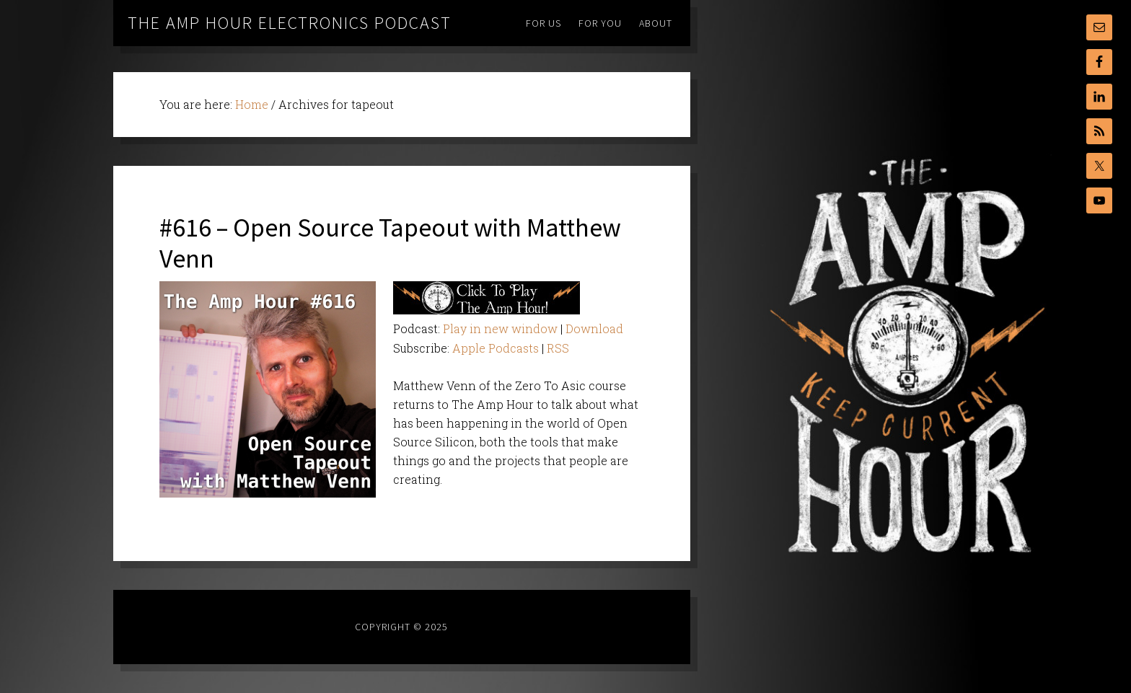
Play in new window (500, 328)
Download (594, 328)
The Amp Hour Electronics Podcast (290, 23)
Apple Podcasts (495, 348)
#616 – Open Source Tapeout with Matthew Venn (390, 243)
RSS (558, 348)
